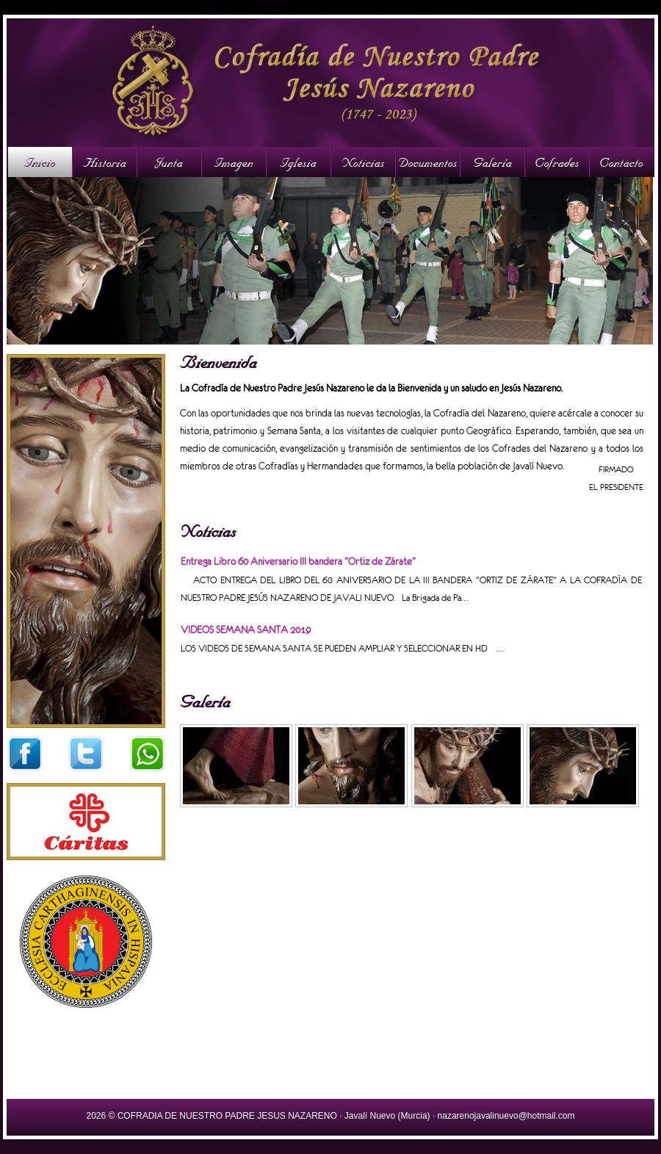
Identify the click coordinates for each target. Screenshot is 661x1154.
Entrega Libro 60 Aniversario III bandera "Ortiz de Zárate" (298, 561)
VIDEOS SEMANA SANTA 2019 (246, 629)
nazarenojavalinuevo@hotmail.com (506, 1116)
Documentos (428, 162)
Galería (492, 162)
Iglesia (298, 162)
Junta (169, 162)
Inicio (40, 162)
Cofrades (557, 162)
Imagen (233, 162)
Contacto (621, 162)
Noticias (363, 162)
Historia (104, 162)
